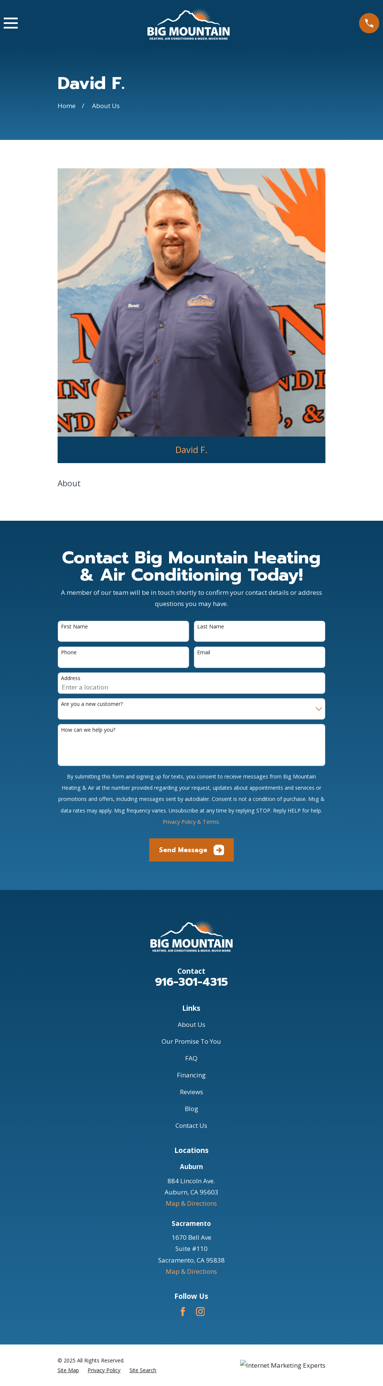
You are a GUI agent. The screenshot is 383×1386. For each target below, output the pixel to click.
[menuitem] (68, 1370)
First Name (74, 627)
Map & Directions (191, 1203)
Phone (69, 652)
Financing (191, 1075)
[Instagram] (200, 1311)
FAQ (191, 1058)
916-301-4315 (191, 982)
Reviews (191, 1091)
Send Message (191, 850)
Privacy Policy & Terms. (191, 821)
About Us (191, 1024)
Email (203, 652)
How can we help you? (88, 730)
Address (70, 678)
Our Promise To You (191, 1041)
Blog (191, 1108)
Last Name (210, 627)
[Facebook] (182, 1311)
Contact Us (191, 1125)
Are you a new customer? (92, 704)
